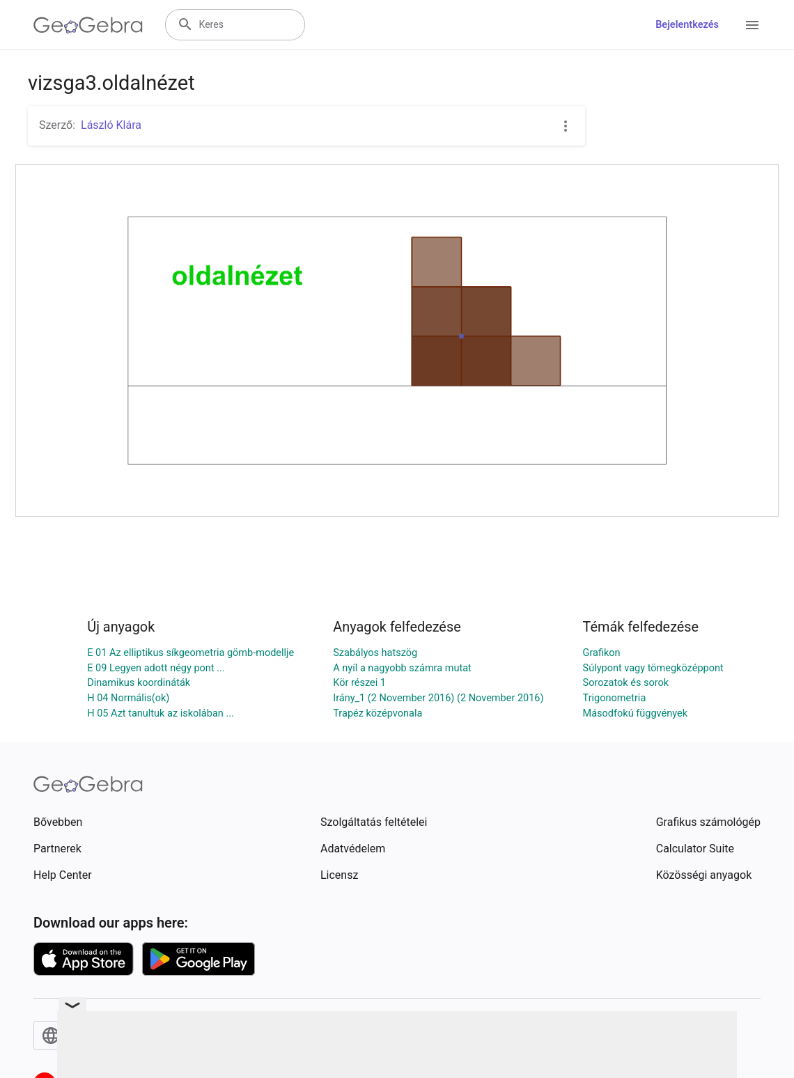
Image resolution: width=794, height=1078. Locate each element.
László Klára (111, 125)
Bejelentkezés (687, 25)
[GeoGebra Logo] (88, 25)
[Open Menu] (752, 25)
